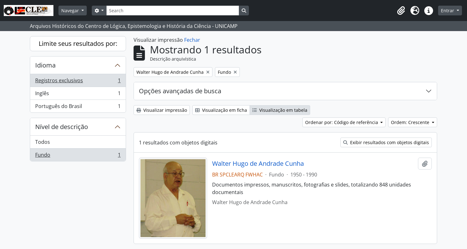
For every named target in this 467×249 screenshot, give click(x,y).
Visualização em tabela (279, 110)
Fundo (78, 156)
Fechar (192, 39)
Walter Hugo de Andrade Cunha (258, 163)
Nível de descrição (61, 126)
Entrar (448, 11)
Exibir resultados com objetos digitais (386, 142)
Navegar (70, 11)
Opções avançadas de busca (180, 91)
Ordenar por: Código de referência (342, 122)
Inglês (78, 94)
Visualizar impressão (161, 110)
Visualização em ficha (221, 110)
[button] (401, 11)
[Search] (172, 10)
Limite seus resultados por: (78, 43)
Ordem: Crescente (411, 122)
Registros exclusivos (78, 82)
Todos (42, 141)
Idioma (45, 65)
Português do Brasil (78, 107)
